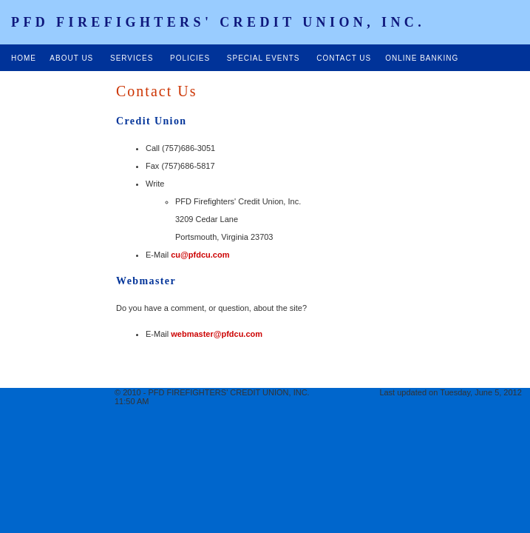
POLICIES (190, 58)
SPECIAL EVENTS (264, 58)
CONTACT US (343, 58)
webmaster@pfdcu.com (216, 333)
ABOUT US (70, 58)
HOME (25, 58)
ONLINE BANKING (421, 58)
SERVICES (131, 58)
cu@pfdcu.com (200, 254)
